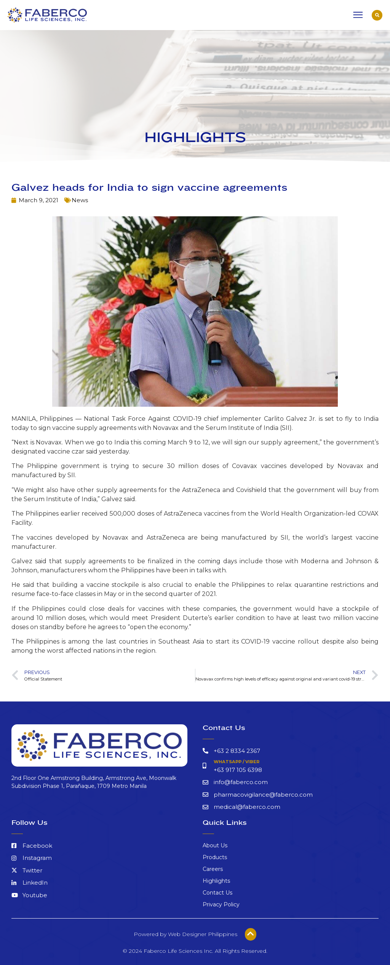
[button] (377, 15)
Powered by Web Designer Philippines (185, 934)
